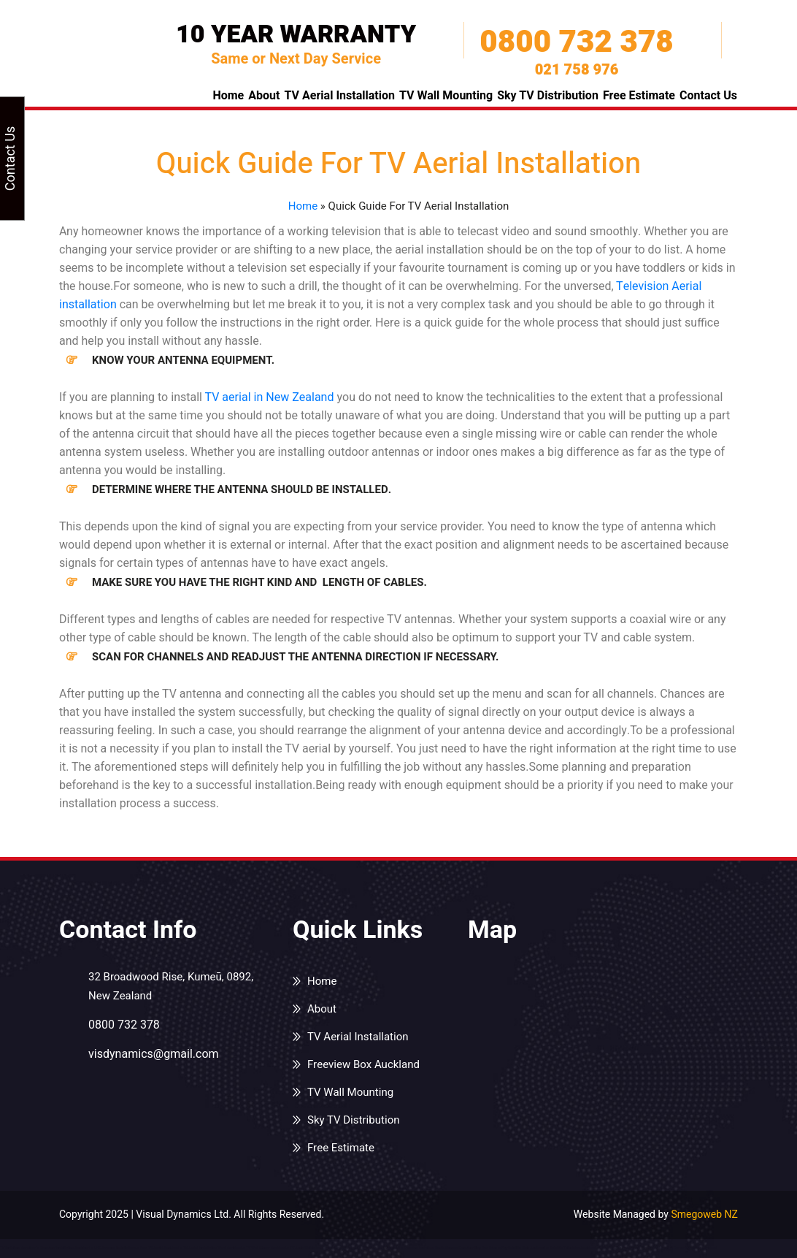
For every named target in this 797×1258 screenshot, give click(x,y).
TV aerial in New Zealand (269, 397)
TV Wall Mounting (446, 95)
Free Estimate (639, 95)
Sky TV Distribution (547, 95)
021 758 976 (577, 70)
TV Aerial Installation (339, 95)
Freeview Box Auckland (363, 1064)
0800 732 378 (576, 42)
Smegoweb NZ (704, 1214)
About (264, 95)
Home (228, 95)
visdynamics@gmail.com (153, 1054)
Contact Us (708, 95)
